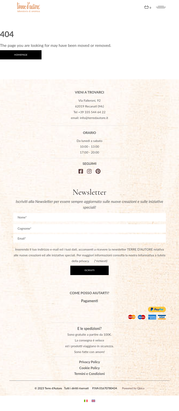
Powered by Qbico (133, 388)
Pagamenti (89, 301)
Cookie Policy (89, 368)
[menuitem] (86, 400)
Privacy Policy (89, 362)
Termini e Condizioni (89, 374)
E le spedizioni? (89, 328)
